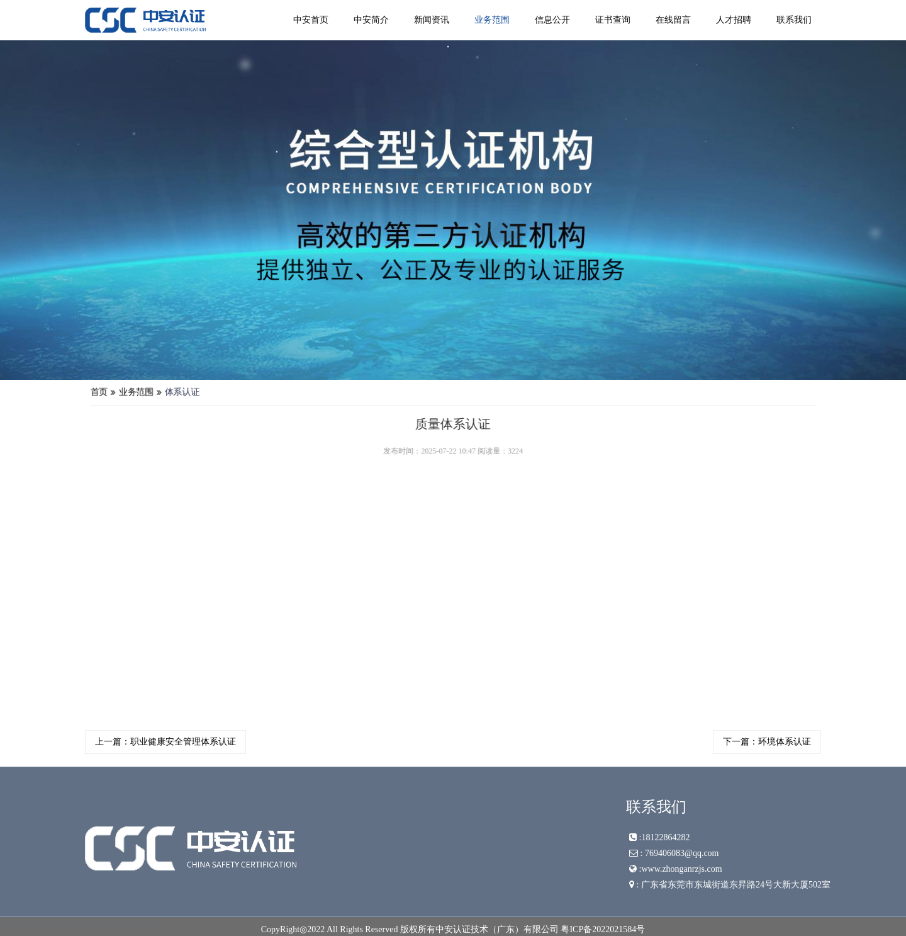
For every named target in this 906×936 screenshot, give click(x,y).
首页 (128, 393)
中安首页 (310, 20)
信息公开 (552, 20)
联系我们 (794, 20)
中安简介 (371, 20)
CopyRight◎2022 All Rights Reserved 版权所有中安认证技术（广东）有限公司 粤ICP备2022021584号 (453, 929)
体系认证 (205, 393)
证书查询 (612, 20)
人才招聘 (733, 20)
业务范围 (492, 20)
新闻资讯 (431, 20)
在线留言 (673, 20)
